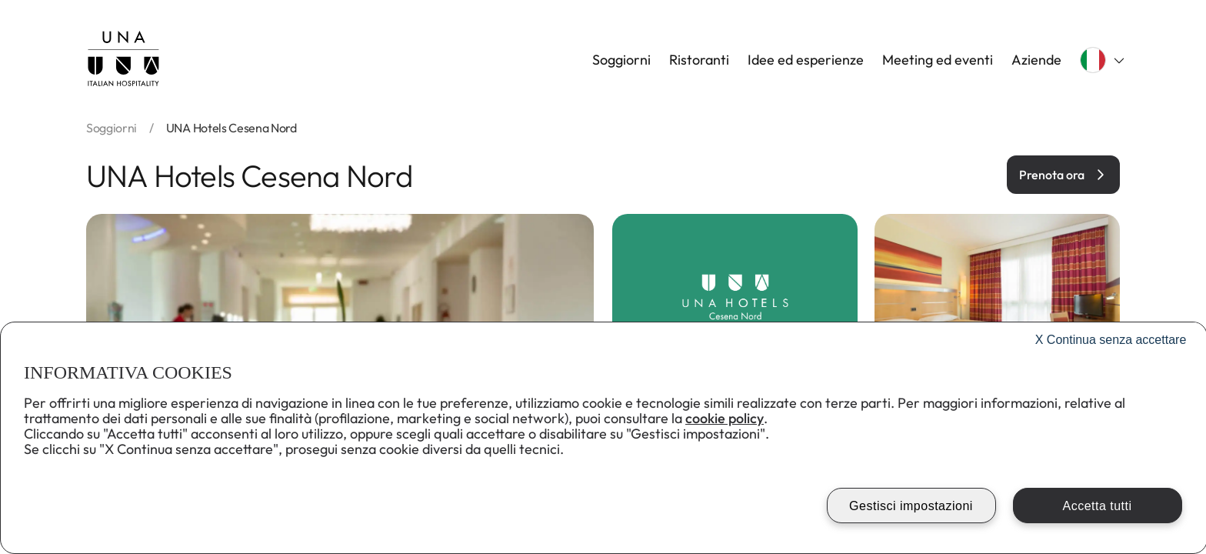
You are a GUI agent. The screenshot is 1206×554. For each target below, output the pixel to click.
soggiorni (111, 127)
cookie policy (724, 418)
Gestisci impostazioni (911, 505)
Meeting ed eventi (937, 60)
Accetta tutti (1096, 505)
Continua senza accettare (1111, 339)
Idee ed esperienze (806, 60)
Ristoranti (699, 60)
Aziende (1036, 60)
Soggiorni (621, 60)
